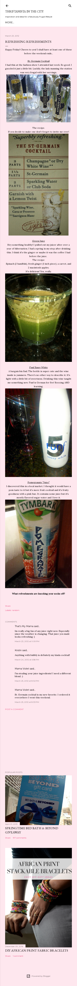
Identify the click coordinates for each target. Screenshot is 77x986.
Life (54, 22)
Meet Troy (21, 22)
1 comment (18, 956)
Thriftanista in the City (24, 11)
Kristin (18, 650)
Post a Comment (14, 709)
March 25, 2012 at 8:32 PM (27, 681)
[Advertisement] (38, 740)
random (15, 610)
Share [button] (7, 606)
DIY (41, 22)
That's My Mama (24, 626)
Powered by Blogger (38, 976)
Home (9, 22)
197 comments (19, 838)
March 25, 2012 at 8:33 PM (27, 702)
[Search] (70, 5)
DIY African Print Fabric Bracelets (36, 950)
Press (63, 22)
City (47, 22)
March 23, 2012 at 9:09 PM (27, 641)
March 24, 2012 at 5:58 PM (27, 659)
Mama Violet (22, 668)
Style (33, 22)
